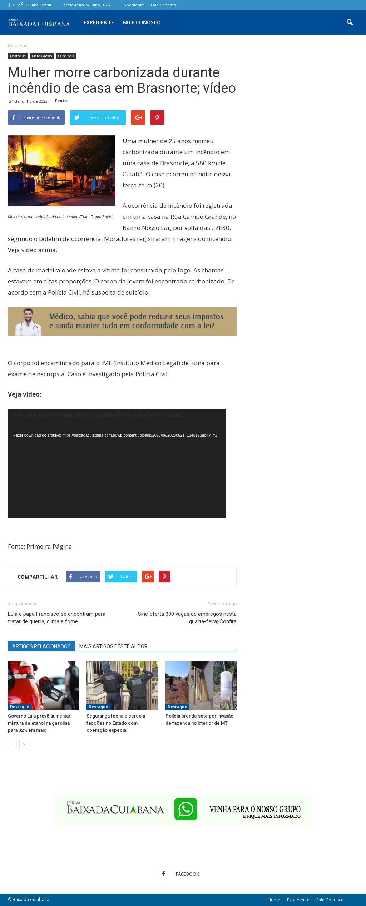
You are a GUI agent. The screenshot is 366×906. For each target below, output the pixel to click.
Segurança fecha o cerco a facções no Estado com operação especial (115, 723)
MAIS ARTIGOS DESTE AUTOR (113, 646)
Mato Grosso (42, 56)
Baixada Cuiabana (31, 899)
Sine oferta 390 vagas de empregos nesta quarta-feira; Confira (187, 618)
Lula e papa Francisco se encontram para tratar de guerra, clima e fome (56, 618)
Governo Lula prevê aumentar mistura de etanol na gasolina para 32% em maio (39, 723)
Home (274, 900)
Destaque (18, 56)
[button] (349, 22)
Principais (66, 56)
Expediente (133, 4)
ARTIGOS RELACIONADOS (41, 646)
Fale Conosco (163, 4)
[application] (117, 470)
